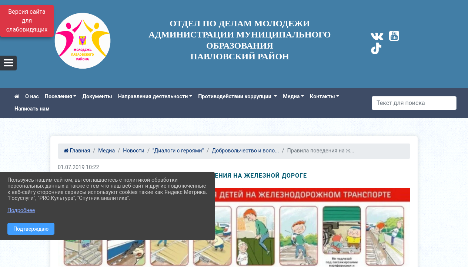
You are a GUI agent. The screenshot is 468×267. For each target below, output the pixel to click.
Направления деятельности (153, 96)
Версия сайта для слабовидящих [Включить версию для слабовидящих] (27, 20)
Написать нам (32, 109)
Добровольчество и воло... (245, 151)
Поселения (58, 96)
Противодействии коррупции (235, 96)
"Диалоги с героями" (178, 151)
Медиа (291, 96)
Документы (97, 96)
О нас (32, 96)
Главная (77, 151)
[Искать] (414, 103)
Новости (133, 151)
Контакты (322, 96)
